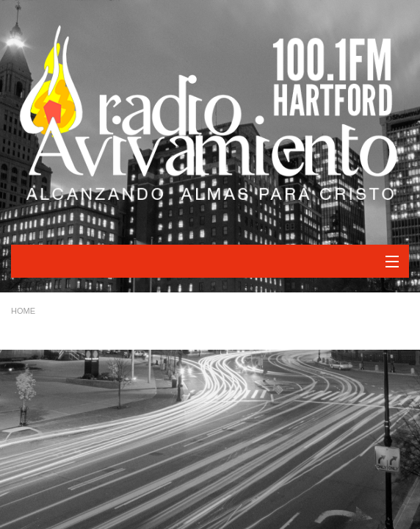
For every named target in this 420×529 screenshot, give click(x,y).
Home (23, 310)
